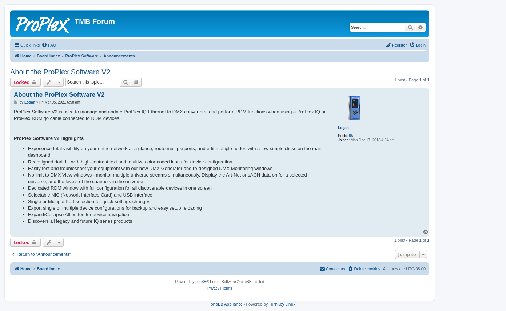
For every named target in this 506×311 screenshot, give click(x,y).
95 (351, 136)
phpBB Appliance (227, 304)
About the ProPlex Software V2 (60, 72)
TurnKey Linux (282, 304)
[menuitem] (48, 45)
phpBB (200, 282)
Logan (343, 128)
